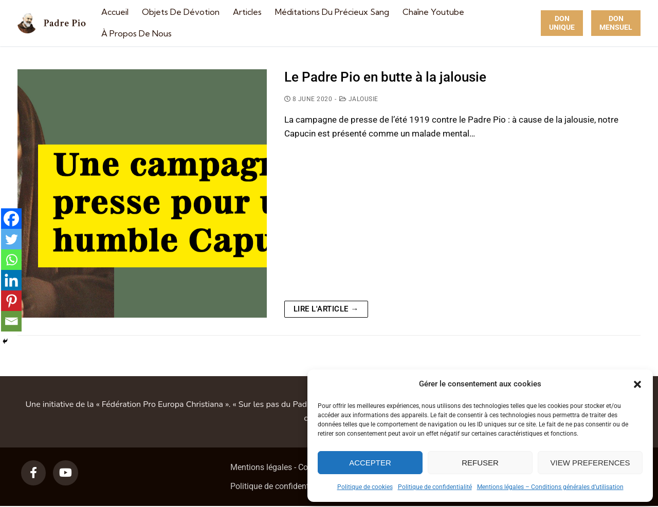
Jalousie (358, 99)
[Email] (11, 321)
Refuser (480, 462)
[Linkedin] (11, 280)
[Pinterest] (11, 300)
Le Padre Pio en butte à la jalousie (385, 77)
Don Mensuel (615, 22)
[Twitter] (11, 239)
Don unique (562, 22)
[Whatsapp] (11, 259)
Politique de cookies (365, 487)
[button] (637, 384)
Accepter (370, 462)
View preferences (590, 462)
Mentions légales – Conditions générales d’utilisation (550, 487)
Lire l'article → (326, 309)
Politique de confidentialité (435, 487)
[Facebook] (11, 218)
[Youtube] (65, 472)
